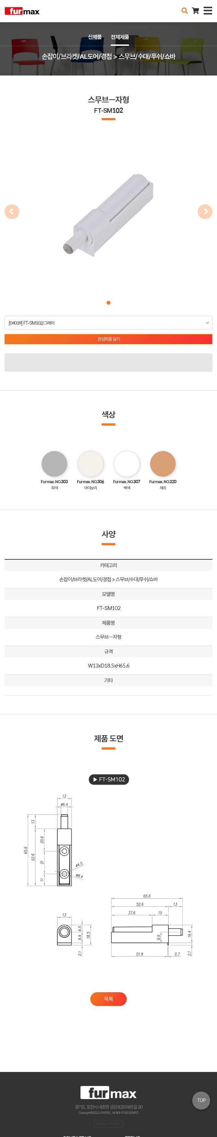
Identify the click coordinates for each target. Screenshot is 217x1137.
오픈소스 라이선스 (108, 1123)
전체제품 (120, 37)
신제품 (95, 37)
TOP (201, 1100)
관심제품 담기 (108, 339)
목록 (108, 999)
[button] (108, 303)
